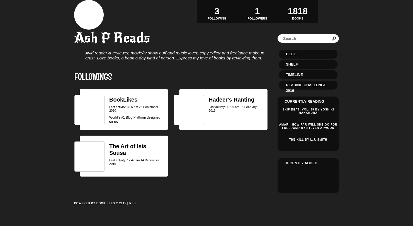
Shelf (292, 64)
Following (217, 11)
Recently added (301, 163)
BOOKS (297, 11)
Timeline (294, 75)
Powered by (100, 209)
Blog (291, 54)
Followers (257, 11)
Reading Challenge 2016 (306, 86)
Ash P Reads (112, 37)
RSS (132, 203)
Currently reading (304, 101)
